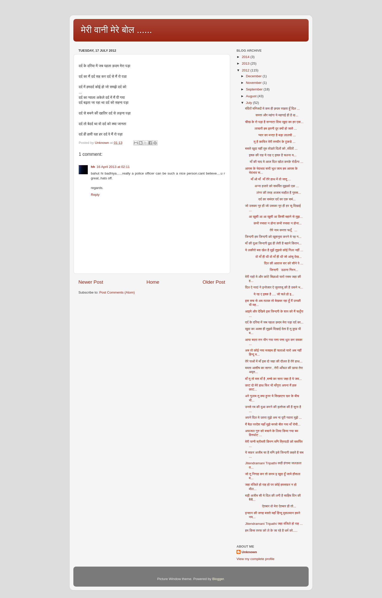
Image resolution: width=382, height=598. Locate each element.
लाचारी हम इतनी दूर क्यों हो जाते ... (271, 128)
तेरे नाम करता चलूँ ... (271, 230)
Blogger (218, 579)
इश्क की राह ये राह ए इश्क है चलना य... (270, 155)
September (255, 89)
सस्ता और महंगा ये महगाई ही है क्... (271, 115)
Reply (95, 195)
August (252, 96)
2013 (246, 63)
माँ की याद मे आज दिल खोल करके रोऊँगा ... (274, 162)
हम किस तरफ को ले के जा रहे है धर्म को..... (271, 530)
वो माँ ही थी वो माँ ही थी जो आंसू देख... (273, 257)
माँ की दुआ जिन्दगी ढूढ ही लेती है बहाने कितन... (273, 243)
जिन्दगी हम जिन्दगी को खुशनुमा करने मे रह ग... (273, 237)
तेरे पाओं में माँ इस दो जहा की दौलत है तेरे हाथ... (274, 361)
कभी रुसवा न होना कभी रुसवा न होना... (273, 223)
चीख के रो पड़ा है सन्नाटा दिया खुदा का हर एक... (274, 122)
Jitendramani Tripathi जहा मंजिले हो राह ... (274, 524)
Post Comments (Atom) (117, 292)
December (254, 76)
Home (152, 282)
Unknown (249, 552)
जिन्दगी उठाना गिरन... (271, 270)
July (249, 103)
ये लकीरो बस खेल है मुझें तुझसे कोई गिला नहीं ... (274, 250)
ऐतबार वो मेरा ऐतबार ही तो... (270, 506)
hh (93, 167)
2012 (246, 70)
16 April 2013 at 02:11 (113, 167)
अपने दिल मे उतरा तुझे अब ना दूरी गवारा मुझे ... (273, 417)
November (254, 83)
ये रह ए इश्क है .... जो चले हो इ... (269, 294)
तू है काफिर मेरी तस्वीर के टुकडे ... (270, 142)
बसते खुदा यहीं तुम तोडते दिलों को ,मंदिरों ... (271, 148)
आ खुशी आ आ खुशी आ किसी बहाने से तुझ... (274, 217)
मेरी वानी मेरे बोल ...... (116, 30)
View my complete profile (255, 559)
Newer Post (90, 282)
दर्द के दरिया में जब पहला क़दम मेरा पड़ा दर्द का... (274, 322)
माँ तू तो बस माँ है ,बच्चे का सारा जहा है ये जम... (273, 379)
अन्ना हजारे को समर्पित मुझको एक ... (272, 186)
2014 (246, 57)
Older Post (214, 282)
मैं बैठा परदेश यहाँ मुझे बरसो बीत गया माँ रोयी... (273, 424)
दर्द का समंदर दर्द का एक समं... (270, 199)
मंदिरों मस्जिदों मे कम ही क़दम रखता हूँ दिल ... (272, 108)
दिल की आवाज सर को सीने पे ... (274, 263)
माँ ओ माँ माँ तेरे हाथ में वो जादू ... (268, 179)
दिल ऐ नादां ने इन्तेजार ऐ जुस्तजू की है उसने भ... (274, 287)
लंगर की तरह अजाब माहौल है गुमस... (273, 193)
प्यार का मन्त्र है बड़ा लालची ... (270, 135)
